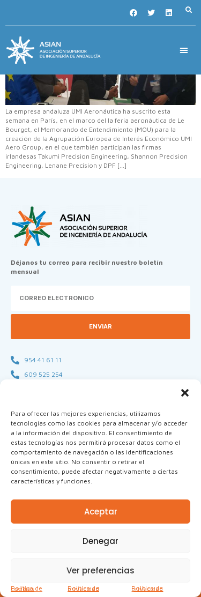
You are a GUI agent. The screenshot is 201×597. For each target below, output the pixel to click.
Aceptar (100, 511)
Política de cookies (26, 588)
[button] (185, 392)
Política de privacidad (83, 588)
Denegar (100, 541)
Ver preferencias (100, 570)
